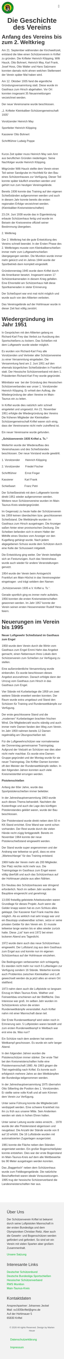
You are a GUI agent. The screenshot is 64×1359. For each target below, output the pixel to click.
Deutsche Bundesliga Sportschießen (29, 1276)
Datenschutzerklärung (23, 1339)
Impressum (17, 1347)
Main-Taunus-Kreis (18, 1288)
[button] (58, 6)
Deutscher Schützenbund (22, 1272)
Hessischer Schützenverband (24, 1280)
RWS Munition (15, 1284)
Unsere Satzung (16, 1254)
